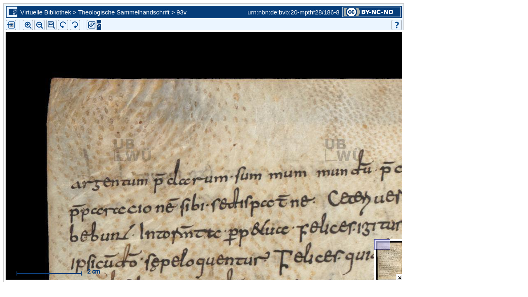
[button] (51, 25)
